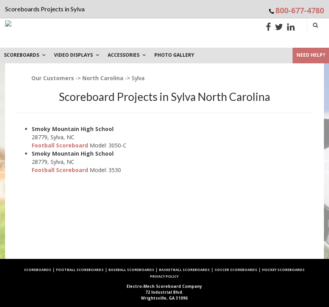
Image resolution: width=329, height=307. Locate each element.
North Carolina (102, 78)
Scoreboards (37, 269)
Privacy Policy (164, 276)
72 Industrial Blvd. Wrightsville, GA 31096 (164, 292)
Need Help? (310, 55)
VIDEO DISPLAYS (77, 55)
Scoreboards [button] (25, 55)
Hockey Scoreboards (283, 269)
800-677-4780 (299, 10)
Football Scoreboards (80, 269)
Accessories (127, 55)
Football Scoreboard (60, 145)
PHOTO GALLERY (174, 55)
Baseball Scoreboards (131, 269)
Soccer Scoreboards (236, 269)
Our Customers (52, 78)
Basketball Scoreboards (184, 269)
